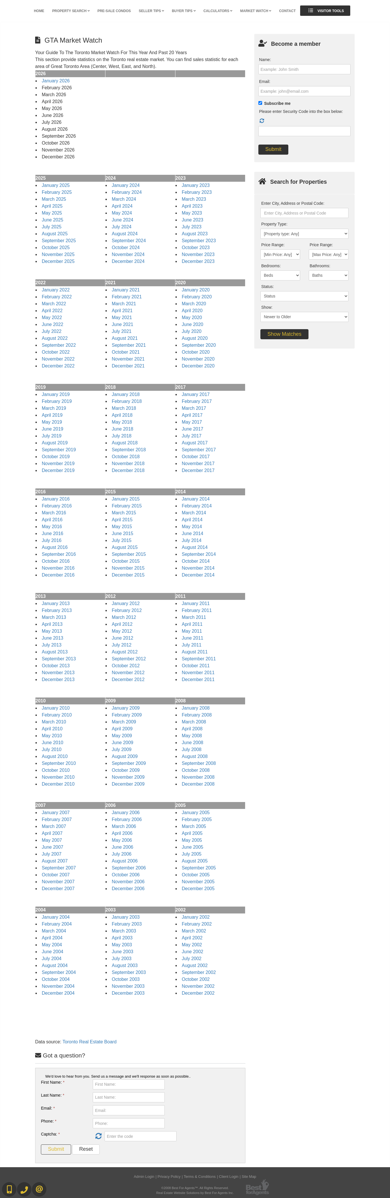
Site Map (249, 1176)
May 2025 (52, 213)
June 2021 (122, 324)
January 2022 (56, 289)
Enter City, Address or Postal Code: (292, 203)
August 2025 (55, 233)
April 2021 (122, 310)
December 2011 (198, 679)
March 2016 (54, 512)
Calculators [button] (217, 11)
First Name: (53, 1082)
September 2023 (199, 240)
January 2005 (196, 812)
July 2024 (122, 226)
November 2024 (128, 254)
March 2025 (54, 199)
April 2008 (192, 728)
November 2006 (128, 881)
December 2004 (58, 993)
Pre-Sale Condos (114, 11)
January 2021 (126, 289)
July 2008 (192, 749)
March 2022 (54, 303)
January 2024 (126, 185)
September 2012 (129, 658)
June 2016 (52, 533)
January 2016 (56, 498)
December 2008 (198, 784)
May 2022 (52, 317)
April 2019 (52, 415)
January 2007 (56, 812)
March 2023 (194, 199)
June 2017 (192, 428)
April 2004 (52, 937)
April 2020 (192, 310)
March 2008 (194, 721)
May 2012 (122, 631)
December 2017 (198, 470)
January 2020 (196, 289)
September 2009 (129, 763)
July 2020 (192, 331)
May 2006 (122, 840)
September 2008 (199, 763)
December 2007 (58, 888)
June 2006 (122, 847)
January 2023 (196, 185)
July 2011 (192, 644)
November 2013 (58, 672)
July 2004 (52, 958)
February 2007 (57, 819)
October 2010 (56, 770)
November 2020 (198, 359)
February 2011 (197, 610)
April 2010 (52, 728)
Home (39, 11)
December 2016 (58, 575)
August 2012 (125, 651)
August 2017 (195, 442)
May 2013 (52, 631)
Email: (48, 1108)
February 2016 (57, 505)
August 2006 (125, 860)
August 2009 (125, 756)
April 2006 (122, 833)
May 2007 (52, 840)
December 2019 (58, 470)
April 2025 (52, 206)
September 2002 (199, 972)
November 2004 (58, 986)
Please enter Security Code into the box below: (301, 111)
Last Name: (52, 1095)
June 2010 (52, 742)
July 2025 (52, 226)
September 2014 (199, 554)
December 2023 (198, 261)
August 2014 (195, 547)
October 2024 (126, 247)
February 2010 (57, 714)
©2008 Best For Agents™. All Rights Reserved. (195, 1188)
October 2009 (126, 770)
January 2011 (196, 603)
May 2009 (122, 735)
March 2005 (194, 826)
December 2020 (198, 365)
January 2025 (56, 185)
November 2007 (58, 881)
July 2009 (122, 749)
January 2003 (126, 917)
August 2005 (195, 860)
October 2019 (56, 456)
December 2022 (58, 365)
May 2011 (192, 631)
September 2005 (199, 867)
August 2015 (125, 547)
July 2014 (192, 540)
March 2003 (124, 930)
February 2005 (197, 819)
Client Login (228, 1176)
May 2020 (192, 317)
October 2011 (196, 665)
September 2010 (59, 763)
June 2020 (192, 324)
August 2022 (55, 338)
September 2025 (59, 240)
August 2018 (125, 442)
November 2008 (198, 777)
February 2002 (197, 924)
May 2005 (192, 840)
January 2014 (196, 498)
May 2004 (52, 944)
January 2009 (126, 708)
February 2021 (127, 296)
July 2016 (52, 540)
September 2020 (199, 345)
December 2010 (58, 784)
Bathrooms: (320, 266)
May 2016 (52, 526)
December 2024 (128, 261)
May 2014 (192, 526)
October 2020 (196, 352)
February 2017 (197, 401)
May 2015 (122, 526)
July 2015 (122, 540)
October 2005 (196, 874)
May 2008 (192, 735)
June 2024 (122, 219)
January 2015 (126, 498)
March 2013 (54, 617)
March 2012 (124, 617)
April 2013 (52, 624)
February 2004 (57, 924)
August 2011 (195, 651)
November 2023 (198, 254)
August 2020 (195, 338)
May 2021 (122, 317)
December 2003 (128, 993)
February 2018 (127, 401)
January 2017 (196, 394)
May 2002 (192, 944)
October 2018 (126, 456)
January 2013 (56, 603)
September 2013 (59, 658)
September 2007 (59, 867)
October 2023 (196, 247)
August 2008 (195, 756)
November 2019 (58, 463)
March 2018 (124, 408)
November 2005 (198, 881)
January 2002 (196, 917)
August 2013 (55, 651)
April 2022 (52, 310)
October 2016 (56, 561)
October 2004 (56, 979)
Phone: (48, 1121)
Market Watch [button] (255, 11)
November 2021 (128, 359)
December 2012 (128, 679)
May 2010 (52, 735)
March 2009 (124, 721)
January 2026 (56, 80)
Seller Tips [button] (151, 11)
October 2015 (126, 561)
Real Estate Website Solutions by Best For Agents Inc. (195, 1193)
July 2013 (52, 644)
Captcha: (50, 1134)
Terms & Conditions (200, 1176)
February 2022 (57, 296)
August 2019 (55, 442)
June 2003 (122, 951)
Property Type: (274, 224)
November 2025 (58, 254)
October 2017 (196, 456)
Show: (266, 307)
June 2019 (52, 428)
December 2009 (128, 784)
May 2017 (192, 422)
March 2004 (54, 930)
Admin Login (144, 1176)
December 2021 (128, 365)
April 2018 (122, 415)
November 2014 (198, 568)
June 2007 (52, 847)
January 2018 (126, 394)
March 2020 (194, 303)
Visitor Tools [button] (325, 10)
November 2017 (198, 463)
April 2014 (192, 519)
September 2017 (199, 449)
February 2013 (57, 610)
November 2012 (128, 672)
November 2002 (198, 986)
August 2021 (125, 338)
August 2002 (195, 965)
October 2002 (196, 979)
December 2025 (58, 261)
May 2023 (192, 213)
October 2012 (126, 665)
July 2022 (52, 331)
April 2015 (122, 519)
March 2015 (124, 512)
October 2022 (56, 352)
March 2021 (124, 303)
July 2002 (192, 958)
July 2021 (122, 331)
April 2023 (192, 206)
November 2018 (128, 463)
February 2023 (197, 192)
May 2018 (122, 422)
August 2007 (55, 860)
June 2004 (52, 951)
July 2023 (192, 226)
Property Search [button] (71, 11)
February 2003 (127, 924)
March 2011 (194, 617)
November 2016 (58, 568)
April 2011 (192, 624)
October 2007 (56, 874)
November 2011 (198, 672)
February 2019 (57, 401)
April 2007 (52, 833)
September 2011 (199, 658)
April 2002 (192, 937)
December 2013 (58, 679)
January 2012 (126, 603)
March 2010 (54, 721)
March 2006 (124, 826)
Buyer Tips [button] (184, 11)
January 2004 (56, 917)
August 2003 (125, 965)
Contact (287, 11)
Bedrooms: (271, 266)
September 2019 (59, 449)
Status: (267, 286)
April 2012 (122, 624)
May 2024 (122, 213)
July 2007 (52, 854)
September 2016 (59, 554)
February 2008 (197, 714)
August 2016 (55, 547)
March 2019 (54, 408)
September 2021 (129, 345)
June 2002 (192, 951)
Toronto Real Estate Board (90, 1041)
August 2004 (55, 965)
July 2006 (122, 854)
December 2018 (128, 470)
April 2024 (122, 206)
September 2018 (129, 449)
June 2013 (52, 638)
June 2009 (122, 742)
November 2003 (128, 986)
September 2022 (59, 345)
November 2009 (128, 777)
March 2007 (54, 826)
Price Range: (273, 244)
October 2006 (126, 874)
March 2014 (194, 512)
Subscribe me (277, 103)
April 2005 (192, 833)
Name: (265, 59)
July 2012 (122, 644)
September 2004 (59, 972)
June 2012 (122, 638)
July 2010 (52, 749)
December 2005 (198, 888)
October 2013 (56, 665)
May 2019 (52, 422)
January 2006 (126, 812)
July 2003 (122, 958)
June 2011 (192, 638)
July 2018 (122, 435)
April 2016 (52, 519)
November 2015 (128, 568)
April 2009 (122, 728)
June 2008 (192, 742)
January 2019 (56, 394)
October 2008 (196, 770)
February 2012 (127, 610)
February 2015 (127, 505)
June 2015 (122, 533)
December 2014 (198, 575)
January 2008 (196, 708)
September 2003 (129, 972)
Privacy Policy (169, 1176)
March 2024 (124, 199)
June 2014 (192, 533)
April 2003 (122, 937)
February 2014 (197, 505)
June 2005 (192, 847)
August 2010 (55, 756)
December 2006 (128, 888)
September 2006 (129, 867)
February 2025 (57, 192)
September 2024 (129, 240)
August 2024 (125, 233)
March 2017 (194, 408)
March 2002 (194, 930)
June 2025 (52, 219)
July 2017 (192, 435)
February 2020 (197, 296)
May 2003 (122, 944)
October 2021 (126, 352)
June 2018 (122, 428)
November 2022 (58, 359)
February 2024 (127, 192)
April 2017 (192, 415)
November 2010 (58, 777)
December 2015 (128, 575)
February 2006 (127, 819)
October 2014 (196, 561)
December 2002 (198, 993)
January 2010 (56, 708)
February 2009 (127, 714)
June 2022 (52, 324)
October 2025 (56, 247)
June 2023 (192, 219)
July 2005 (192, 854)
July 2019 (52, 435)
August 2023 (195, 233)
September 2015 (129, 554)
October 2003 (126, 979)
